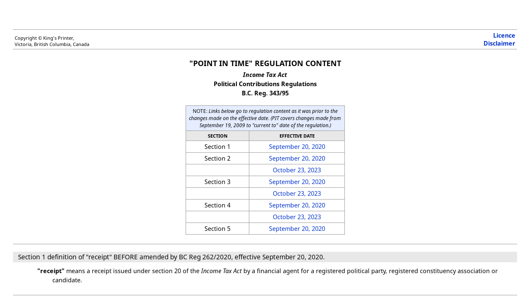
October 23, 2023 (297, 170)
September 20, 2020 (297, 147)
